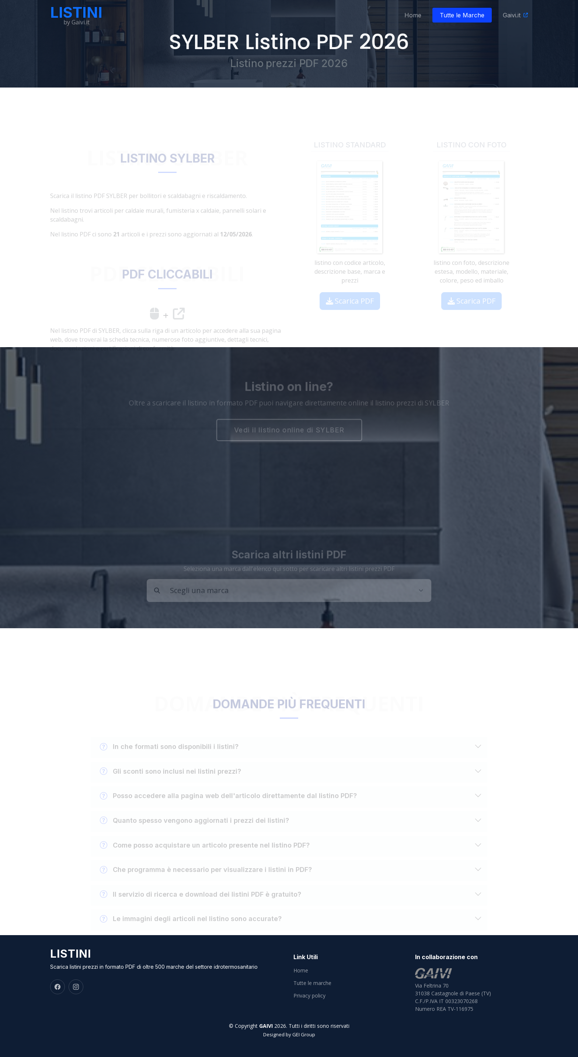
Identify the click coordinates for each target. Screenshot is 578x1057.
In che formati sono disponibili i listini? (169, 754)
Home (412, 15)
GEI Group (303, 1034)
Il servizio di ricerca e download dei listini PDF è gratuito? (200, 902)
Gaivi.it (511, 15)
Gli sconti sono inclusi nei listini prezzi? (170, 779)
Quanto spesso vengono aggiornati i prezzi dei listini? (194, 828)
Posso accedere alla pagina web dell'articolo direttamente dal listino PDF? (228, 804)
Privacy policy (309, 995)
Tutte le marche (312, 983)
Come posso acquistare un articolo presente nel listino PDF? (205, 853)
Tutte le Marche (462, 15)
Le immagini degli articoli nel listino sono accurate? (191, 927)
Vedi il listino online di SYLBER (289, 430)
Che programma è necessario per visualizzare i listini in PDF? (206, 877)
